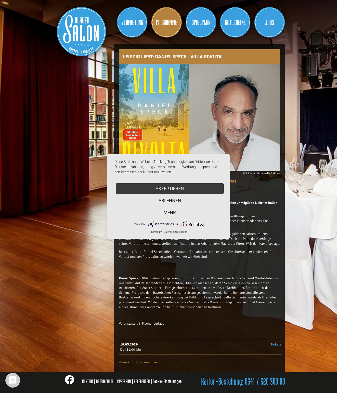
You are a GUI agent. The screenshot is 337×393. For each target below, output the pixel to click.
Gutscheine (235, 22)
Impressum (156, 232)
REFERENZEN (142, 381)
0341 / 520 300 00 (265, 382)
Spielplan (201, 22)
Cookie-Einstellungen (167, 381)
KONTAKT (87, 381)
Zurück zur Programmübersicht (142, 362)
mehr (170, 212)
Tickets (276, 344)
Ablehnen (169, 200)
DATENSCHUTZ (105, 381)
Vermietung (132, 22)
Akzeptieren (170, 188)
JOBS (269, 22)
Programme (166, 22)
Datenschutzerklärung (175, 232)
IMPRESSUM (124, 381)
